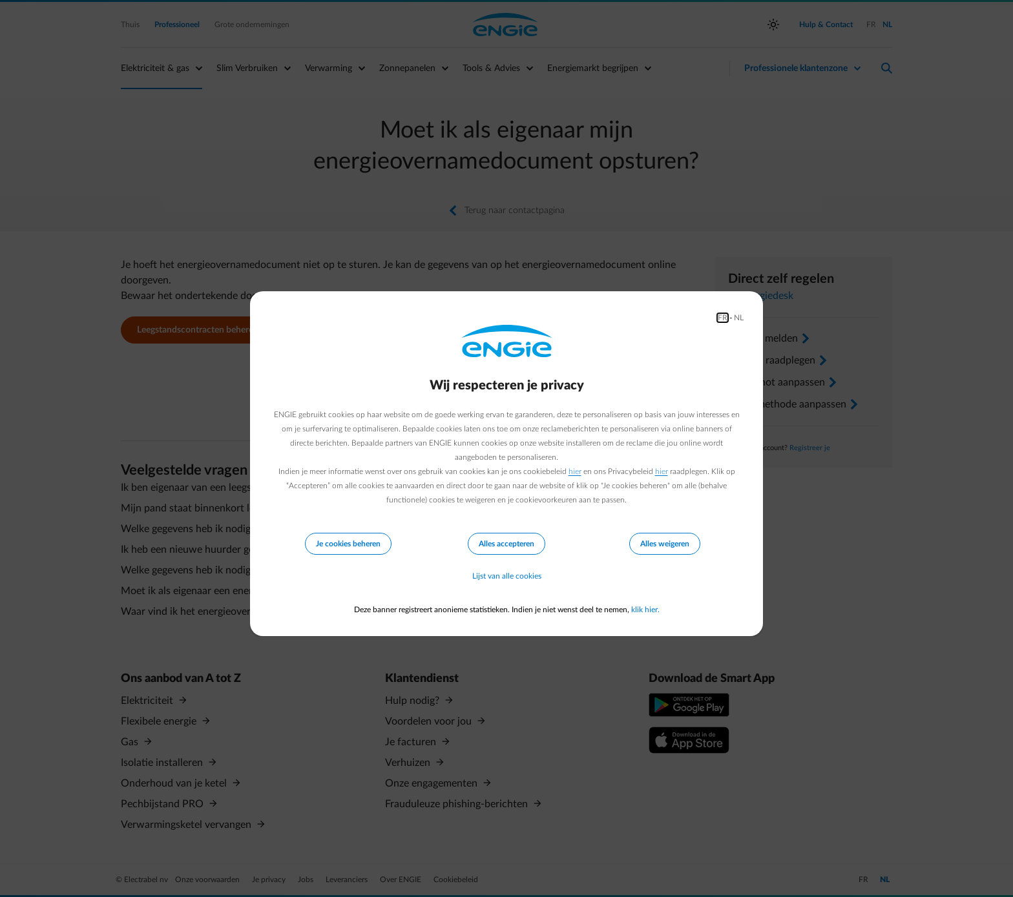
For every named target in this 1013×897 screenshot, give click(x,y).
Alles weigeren (664, 544)
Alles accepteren (506, 544)
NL (739, 318)
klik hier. (645, 609)
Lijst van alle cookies (506, 576)
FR (722, 318)
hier (575, 471)
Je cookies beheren (348, 544)
